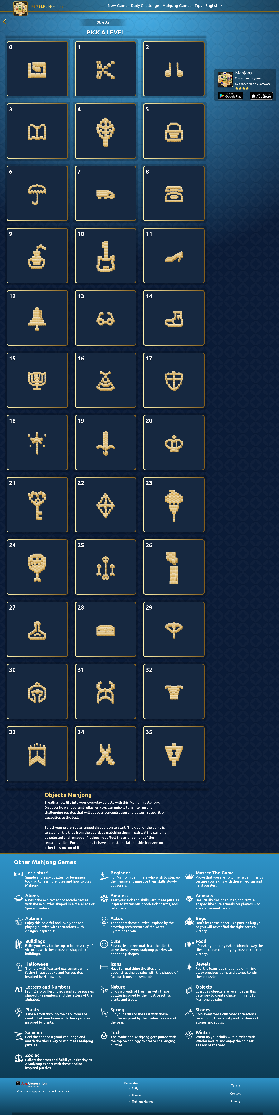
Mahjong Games (176, 5)
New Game (118, 5)
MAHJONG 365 (47, 6)
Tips (198, 5)
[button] (214, 5)
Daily (135, 1088)
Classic (136, 1095)
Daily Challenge (145, 5)
